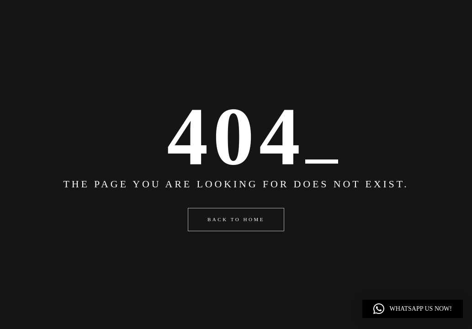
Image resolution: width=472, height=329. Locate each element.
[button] (412, 309)
